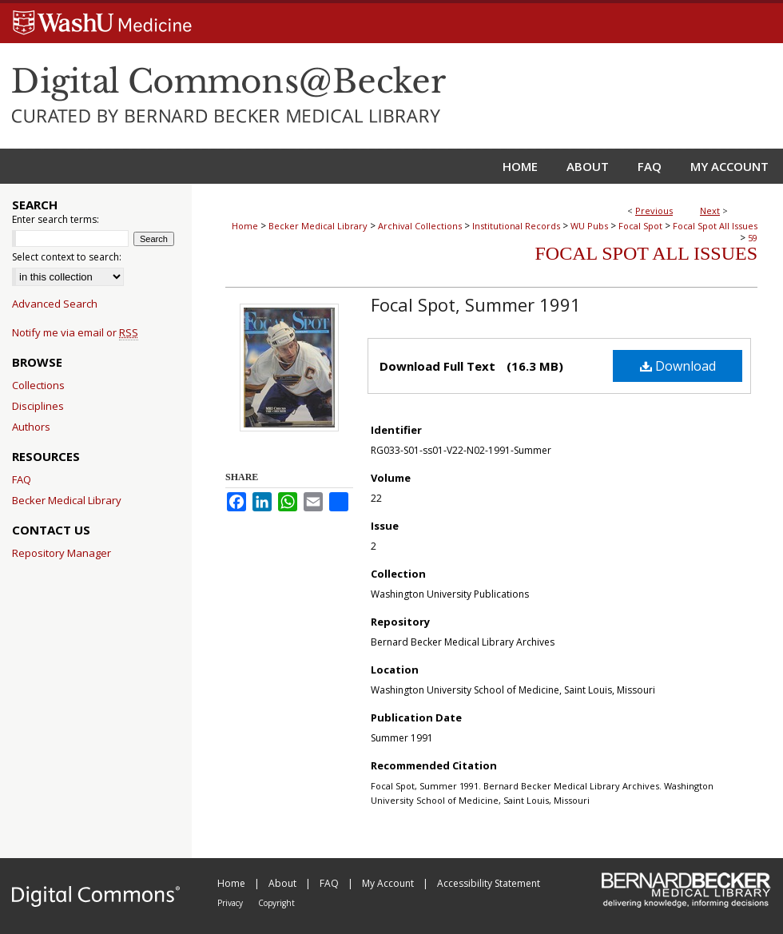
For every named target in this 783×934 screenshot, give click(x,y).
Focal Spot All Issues (715, 226)
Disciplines (38, 406)
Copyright (276, 902)
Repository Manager (61, 553)
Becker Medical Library (318, 226)
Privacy (231, 902)
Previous (654, 211)
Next (710, 211)
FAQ (21, 479)
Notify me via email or (75, 332)
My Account (389, 883)
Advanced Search (54, 303)
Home (245, 226)
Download (678, 366)
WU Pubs (589, 226)
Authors (31, 426)
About (283, 883)
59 (752, 238)
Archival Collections (420, 226)
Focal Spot (640, 226)
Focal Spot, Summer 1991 (476, 304)
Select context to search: (66, 257)
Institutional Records (516, 226)
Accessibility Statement (488, 883)
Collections (38, 385)
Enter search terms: (55, 219)
